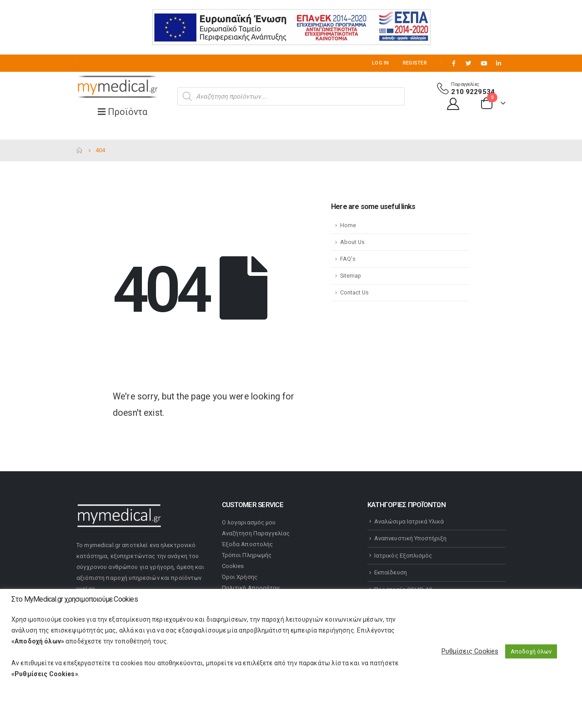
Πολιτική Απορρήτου (251, 587)
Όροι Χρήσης (239, 576)
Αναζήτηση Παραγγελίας (256, 533)
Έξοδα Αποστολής (247, 544)
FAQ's (348, 258)
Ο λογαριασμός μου (249, 522)
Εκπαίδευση (390, 572)
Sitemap (350, 275)
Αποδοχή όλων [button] (531, 651)
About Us (352, 242)
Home (348, 225)
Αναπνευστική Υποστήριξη (410, 538)
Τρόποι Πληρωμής (246, 555)
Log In (380, 63)
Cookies (233, 566)
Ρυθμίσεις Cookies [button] (470, 651)
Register (415, 63)
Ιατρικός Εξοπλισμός (403, 555)
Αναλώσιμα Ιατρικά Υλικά (409, 521)
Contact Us (354, 292)
